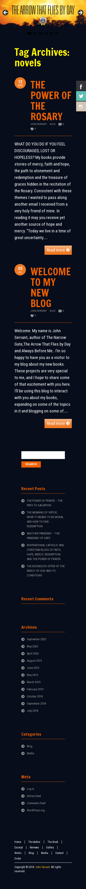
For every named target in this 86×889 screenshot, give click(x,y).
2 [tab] (35, 33)
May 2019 (32, 675)
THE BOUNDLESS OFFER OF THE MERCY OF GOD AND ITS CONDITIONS (46, 570)
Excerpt (18, 847)
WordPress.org (36, 810)
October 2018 (35, 696)
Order (17, 858)
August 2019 (34, 660)
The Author (34, 842)
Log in (30, 789)
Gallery (50, 847)
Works (18, 853)
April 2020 (33, 653)
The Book (52, 842)
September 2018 (36, 703)
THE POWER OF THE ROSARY (51, 101)
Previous (5, 12)
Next (80, 12)
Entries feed (34, 796)
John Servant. (42, 867)
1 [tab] (29, 33)
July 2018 (32, 710)
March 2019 (33, 682)
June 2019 (33, 668)
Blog (52, 124)
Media (30, 753)
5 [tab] (51, 33)
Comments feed (36, 803)
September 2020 (36, 639)
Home (17, 842)
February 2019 (35, 689)
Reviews (34, 847)
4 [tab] (46, 33)
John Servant (39, 124)
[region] (43, 14)
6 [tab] (57, 33)
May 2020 (32, 646)
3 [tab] (40, 33)
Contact (59, 853)
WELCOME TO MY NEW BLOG (51, 287)
